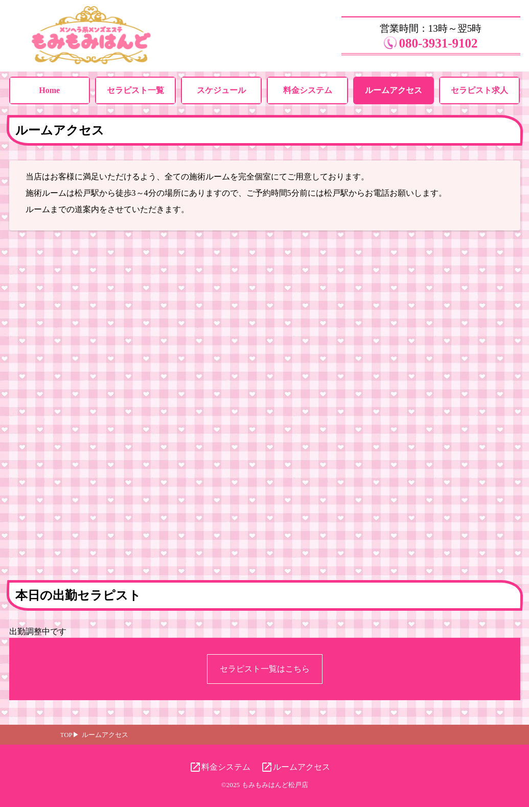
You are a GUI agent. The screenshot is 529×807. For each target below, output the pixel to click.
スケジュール (221, 90)
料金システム (307, 90)
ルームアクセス (393, 90)
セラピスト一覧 (135, 90)
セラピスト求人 (479, 90)
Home (49, 90)
